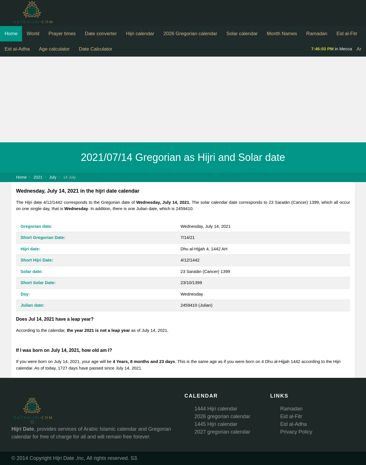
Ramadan (316, 33)
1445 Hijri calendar (215, 424)
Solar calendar (242, 33)
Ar (359, 49)
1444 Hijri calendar (215, 409)
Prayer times (61, 33)
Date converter (101, 33)
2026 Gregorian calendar (190, 33)
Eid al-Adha (17, 49)
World (33, 33)
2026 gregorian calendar (222, 416)
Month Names (282, 33)
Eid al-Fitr (347, 33)
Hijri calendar (140, 33)
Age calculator (54, 49)
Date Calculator (95, 49)
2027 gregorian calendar (222, 432)
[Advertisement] (183, 99)
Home (11, 33)
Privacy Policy (296, 432)
